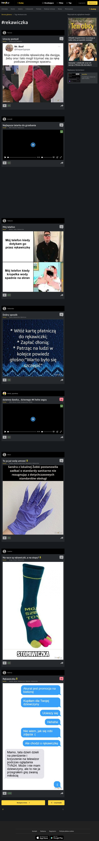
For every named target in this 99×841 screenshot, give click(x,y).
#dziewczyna (21, 681)
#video (30, 402)
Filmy (61, 3)
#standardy (29, 463)
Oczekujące (49, 3)
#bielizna (28, 681)
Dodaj (21, 3)
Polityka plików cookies (66, 831)
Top (70, 3)
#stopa (15, 560)
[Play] (5, 157)
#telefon (11, 229)
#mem (18, 402)
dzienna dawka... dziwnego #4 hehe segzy (25, 399)
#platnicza (23, 317)
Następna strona (23, 803)
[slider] (21, 157)
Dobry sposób (10, 314)
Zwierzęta (4, 9)
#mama (11, 681)
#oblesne (16, 463)
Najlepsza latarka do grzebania (19, 125)
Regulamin (52, 831)
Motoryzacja (69, 9)
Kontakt (34, 831)
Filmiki (4, 127)
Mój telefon (9, 227)
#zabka (11, 463)
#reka (15, 229)
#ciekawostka (24, 402)
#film (10, 127)
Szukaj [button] (93, 9)
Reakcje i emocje (49, 9)
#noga (11, 560)
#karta (11, 317)
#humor (15, 402)
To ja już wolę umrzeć (15, 461)
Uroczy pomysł (11, 39)
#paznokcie (22, 463)
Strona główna (6, 14)
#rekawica (19, 41)
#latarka (14, 127)
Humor (13, 9)
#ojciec (16, 681)
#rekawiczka (12, 41)
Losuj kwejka (56, 803)
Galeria (20, 9)
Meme (4, 229)
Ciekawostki (29, 9)
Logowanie (82, 3)
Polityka (38, 9)
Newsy (60, 9)
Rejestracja (92, 3)
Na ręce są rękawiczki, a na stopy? (22, 557)
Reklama (43, 831)
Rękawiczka (10, 679)
